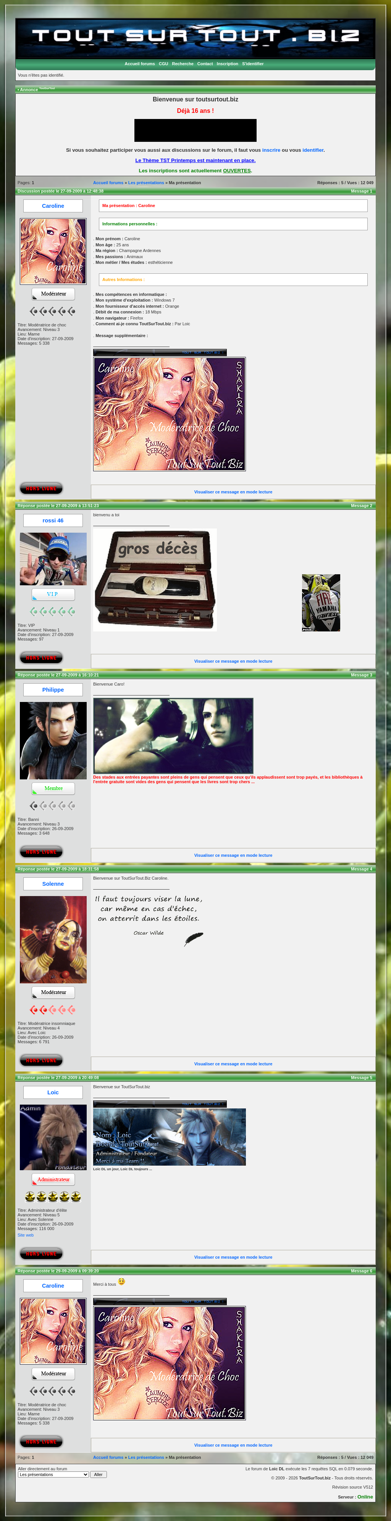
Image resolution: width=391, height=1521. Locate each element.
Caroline (53, 206)
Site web (26, 1235)
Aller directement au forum (62, 1472)
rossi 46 (53, 520)
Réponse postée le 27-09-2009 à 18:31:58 (58, 869)
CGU (163, 63)
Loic (53, 1092)
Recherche (183, 63)
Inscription (227, 63)
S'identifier (252, 63)
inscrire (271, 150)
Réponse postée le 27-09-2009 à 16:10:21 (58, 675)
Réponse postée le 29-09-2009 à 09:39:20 (58, 1271)
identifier (312, 150)
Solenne (53, 884)
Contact (205, 63)
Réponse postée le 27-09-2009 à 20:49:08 (58, 1077)
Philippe (53, 690)
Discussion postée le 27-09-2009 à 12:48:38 (60, 191)
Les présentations (146, 182)
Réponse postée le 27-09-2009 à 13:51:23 (58, 505)
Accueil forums (139, 63)
